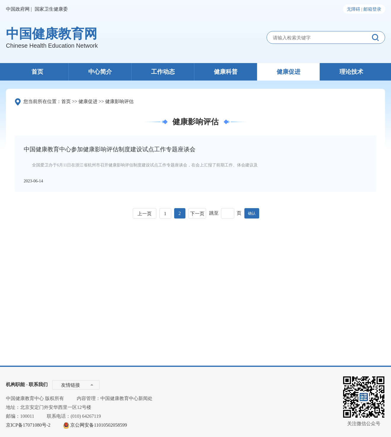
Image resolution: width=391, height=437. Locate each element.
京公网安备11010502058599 (98, 425)
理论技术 (351, 71)
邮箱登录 (372, 9)
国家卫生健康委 (51, 9)
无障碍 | (354, 9)
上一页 (144, 213)
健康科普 (226, 71)
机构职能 (15, 384)
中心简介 (100, 71)
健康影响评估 (119, 101)
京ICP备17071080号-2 (28, 425)
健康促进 (288, 71)
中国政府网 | (19, 9)
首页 (37, 71)
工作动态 (163, 71)
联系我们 (38, 384)
